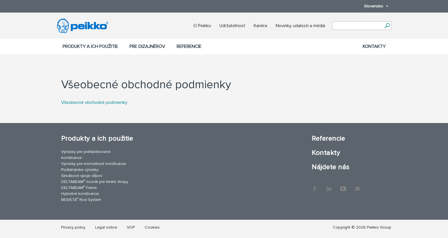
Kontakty (374, 46)
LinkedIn (329, 186)
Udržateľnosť (232, 26)
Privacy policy (73, 227)
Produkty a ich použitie (90, 46)
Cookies (152, 227)
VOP (131, 227)
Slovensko (373, 6)
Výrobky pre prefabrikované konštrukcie (86, 154)
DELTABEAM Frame (79, 187)
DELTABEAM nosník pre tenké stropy (94, 181)
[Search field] (357, 26)
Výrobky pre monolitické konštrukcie (93, 163)
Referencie (189, 46)
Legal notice (106, 227)
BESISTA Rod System (81, 199)
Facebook (314, 186)
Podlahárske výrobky (80, 169)
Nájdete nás (330, 167)
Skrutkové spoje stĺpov (81, 175)
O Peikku (202, 26)
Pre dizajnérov (147, 46)
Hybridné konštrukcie (80, 193)
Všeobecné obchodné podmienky (94, 102)
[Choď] (387, 26)
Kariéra (260, 26)
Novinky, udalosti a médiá (300, 26)
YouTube (343, 186)
